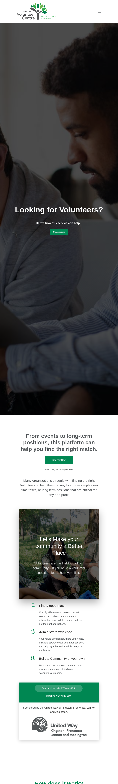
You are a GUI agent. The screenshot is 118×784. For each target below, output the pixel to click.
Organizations (59, 232)
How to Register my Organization (59, 469)
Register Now (59, 460)
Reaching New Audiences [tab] (58, 696)
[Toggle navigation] (98, 11)
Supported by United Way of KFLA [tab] (58, 688)
